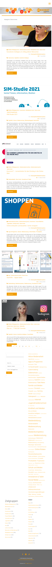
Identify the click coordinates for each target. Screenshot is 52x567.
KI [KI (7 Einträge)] (28, 405)
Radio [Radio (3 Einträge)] (33, 463)
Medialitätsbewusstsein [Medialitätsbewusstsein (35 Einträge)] (34, 417)
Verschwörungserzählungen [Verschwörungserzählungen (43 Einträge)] (36, 492)
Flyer (29, 517)
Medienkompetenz (20, 283)
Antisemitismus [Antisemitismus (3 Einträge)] (37, 359)
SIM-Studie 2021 (12, 114)
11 (36, 346)
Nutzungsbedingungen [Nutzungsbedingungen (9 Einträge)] (41, 446)
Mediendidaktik (11, 179)
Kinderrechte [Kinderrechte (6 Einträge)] (32, 405)
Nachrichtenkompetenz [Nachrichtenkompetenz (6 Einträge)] (32, 446)
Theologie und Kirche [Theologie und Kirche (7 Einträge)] (32, 484)
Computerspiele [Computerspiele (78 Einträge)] (33, 367)
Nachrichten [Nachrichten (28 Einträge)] (38, 444)
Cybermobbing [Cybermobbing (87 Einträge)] (33, 369)
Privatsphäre (39, 231)
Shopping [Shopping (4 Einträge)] (35, 472)
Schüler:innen (16, 223)
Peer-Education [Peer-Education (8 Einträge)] (31, 451)
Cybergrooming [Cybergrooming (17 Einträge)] (42, 367)
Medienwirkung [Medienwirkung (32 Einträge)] (32, 442)
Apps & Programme (12, 231)
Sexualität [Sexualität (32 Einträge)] (31, 472)
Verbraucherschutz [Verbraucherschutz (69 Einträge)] (34, 489)
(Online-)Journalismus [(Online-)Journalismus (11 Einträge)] (33, 354)
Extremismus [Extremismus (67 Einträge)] (32, 382)
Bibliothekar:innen (9, 506)
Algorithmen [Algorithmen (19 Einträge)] (31, 359)
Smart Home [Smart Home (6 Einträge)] (36, 474)
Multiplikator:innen (35, 49)
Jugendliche (9, 223)
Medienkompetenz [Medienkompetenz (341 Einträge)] (36, 432)
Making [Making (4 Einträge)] (35, 415)
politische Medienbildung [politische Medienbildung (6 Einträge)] (32, 458)
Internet (15, 120)
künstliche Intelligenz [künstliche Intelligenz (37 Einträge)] (34, 413)
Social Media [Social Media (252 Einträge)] (33, 480)
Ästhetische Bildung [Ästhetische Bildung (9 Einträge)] (39, 496)
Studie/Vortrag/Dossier (12, 112)
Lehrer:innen (36, 324)
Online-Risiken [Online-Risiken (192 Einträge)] (40, 449)
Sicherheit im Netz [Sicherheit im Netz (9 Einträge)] (41, 472)
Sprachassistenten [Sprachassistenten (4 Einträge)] (42, 480)
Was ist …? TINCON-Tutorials (16, 328)
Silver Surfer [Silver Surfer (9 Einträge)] (30, 474)
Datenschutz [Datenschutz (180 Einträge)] (33, 373)
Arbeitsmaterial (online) (25, 49)
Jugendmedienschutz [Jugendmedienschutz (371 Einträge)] (37, 403)
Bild (29, 510)
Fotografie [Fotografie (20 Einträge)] (30, 391)
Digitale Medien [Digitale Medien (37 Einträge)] (41, 377)
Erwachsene (22, 110)
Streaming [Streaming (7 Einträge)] (30, 482)
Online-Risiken (32, 231)
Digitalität (17, 57)
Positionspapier (31, 526)
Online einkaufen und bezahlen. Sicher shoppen (22, 226)
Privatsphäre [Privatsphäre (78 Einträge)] (32, 461)
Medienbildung (11, 283)
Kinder (6, 523)
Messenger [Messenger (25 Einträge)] (31, 444)
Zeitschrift (30, 543)
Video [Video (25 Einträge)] (29, 494)
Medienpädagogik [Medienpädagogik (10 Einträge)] (32, 438)
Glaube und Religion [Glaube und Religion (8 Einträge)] (37, 393)
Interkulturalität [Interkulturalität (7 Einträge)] (31, 399)
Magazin (30, 519)
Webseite (30, 540)
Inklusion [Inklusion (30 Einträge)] (42, 396)
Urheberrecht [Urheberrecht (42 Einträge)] (32, 487)
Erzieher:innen (8, 513)
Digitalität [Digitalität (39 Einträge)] (37, 380)
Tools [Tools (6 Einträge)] (41, 484)
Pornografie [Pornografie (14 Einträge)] (40, 458)
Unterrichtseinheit (32, 535)
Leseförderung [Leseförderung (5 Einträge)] (30, 415)
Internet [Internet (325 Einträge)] (38, 399)
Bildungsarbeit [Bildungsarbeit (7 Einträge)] (31, 364)
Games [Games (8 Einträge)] (35, 391)
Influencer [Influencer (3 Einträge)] (38, 396)
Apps (9, 275)
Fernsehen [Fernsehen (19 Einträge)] (30, 388)
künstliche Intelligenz (24, 57)
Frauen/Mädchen (39, 221)
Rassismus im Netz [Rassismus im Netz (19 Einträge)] (39, 463)
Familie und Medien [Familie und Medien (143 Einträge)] (35, 385)
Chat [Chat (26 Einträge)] (35, 364)
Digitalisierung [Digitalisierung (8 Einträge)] (31, 379)
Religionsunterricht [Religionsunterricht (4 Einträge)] (31, 465)
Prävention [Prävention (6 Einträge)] (30, 463)
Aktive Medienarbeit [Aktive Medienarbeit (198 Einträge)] (35, 356)
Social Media (30, 334)
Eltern (32, 324)
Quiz (29, 528)
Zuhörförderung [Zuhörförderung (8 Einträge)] (31, 496)
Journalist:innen (8, 518)
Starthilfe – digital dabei (14, 277)
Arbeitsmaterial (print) (36, 167)
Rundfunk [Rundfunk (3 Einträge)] (36, 465)
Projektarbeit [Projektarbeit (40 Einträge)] (40, 461)
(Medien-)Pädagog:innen (13, 49)
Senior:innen (42, 49)
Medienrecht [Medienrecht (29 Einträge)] (39, 438)
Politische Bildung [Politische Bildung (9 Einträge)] (41, 456)
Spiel (29, 531)
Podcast (30, 521)
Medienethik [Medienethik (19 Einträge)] (31, 429)
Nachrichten (36, 120)
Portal (29, 524)
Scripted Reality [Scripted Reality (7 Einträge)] (31, 470)
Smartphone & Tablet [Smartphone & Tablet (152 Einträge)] (36, 477)
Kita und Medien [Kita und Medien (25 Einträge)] (32, 411)
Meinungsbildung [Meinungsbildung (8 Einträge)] (40, 442)
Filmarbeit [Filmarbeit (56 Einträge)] (37, 388)
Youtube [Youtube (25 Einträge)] (39, 494)
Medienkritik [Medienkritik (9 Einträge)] (30, 435)
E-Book (29, 514)
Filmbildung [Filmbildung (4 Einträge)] (42, 388)
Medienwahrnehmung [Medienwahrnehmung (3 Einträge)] (38, 440)
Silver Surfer (18, 179)
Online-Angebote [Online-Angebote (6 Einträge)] (31, 449)
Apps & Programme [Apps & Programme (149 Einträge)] (35, 362)
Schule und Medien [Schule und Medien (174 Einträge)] (35, 468)
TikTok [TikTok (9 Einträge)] (38, 484)
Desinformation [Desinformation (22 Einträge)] (32, 377)
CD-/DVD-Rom (31, 512)
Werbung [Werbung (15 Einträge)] (34, 494)
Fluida (26, 563)
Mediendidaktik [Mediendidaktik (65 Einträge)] (33, 423)
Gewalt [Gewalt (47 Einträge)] (30, 393)
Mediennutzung (20, 120)
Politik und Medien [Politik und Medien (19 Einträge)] (32, 456)
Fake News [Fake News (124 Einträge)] (41, 382)
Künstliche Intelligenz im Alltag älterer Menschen (23, 52)
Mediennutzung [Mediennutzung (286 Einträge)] (40, 435)
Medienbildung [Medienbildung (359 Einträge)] (34, 420)
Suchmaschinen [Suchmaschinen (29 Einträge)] (37, 482)
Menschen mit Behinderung (11, 530)
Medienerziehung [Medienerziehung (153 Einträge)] (34, 427)
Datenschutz (11, 57)
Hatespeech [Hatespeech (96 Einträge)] (32, 396)
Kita (6, 525)
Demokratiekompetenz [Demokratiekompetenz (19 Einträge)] (33, 375)
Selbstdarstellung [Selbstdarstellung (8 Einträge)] (38, 470)
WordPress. (30, 563)
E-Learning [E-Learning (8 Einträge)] (42, 379)
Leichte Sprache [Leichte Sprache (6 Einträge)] (43, 413)
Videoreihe (22, 326)
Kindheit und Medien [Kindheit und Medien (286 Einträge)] (36, 408)
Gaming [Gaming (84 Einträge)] (39, 391)
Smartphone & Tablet (26, 179)
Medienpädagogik (29, 120)
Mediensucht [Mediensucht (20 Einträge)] (31, 440)
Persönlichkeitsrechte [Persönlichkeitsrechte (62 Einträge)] (35, 454)
